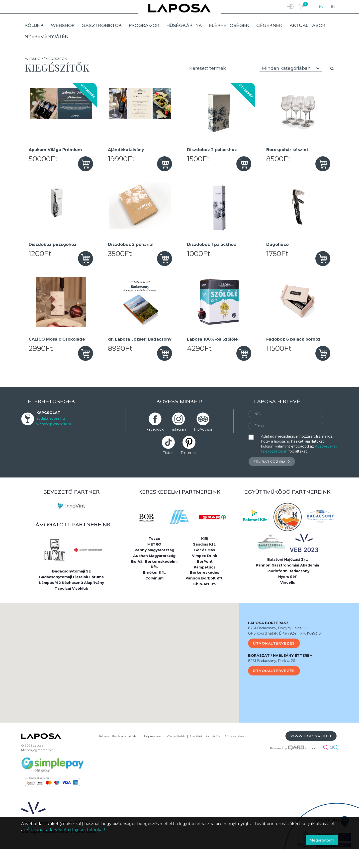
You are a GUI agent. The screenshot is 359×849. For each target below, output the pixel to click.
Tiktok (168, 453)
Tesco (154, 538)
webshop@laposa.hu (54, 424)
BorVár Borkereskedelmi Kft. (154, 564)
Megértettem (322, 840)
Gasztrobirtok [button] (102, 25)
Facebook (155, 429)
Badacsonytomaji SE (71, 571)
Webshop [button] (63, 25)
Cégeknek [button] (269, 25)
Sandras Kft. (204, 544)
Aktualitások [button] (307, 25)
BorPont (205, 561)
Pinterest (189, 453)
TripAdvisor (202, 429)
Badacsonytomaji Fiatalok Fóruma (71, 577)
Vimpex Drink (204, 556)
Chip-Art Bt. (204, 584)
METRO (154, 544)
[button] (119, 658)
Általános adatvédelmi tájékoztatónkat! (66, 829)
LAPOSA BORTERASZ (268, 623)
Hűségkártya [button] (184, 25)
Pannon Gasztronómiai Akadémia (287, 565)
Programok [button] (144, 25)
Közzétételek (176, 736)
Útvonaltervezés (274, 643)
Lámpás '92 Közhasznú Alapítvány (71, 582)
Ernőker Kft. (154, 572)
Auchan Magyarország (154, 556)
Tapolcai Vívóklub (71, 588)
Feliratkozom (272, 461)
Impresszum (153, 736)
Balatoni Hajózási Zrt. (287, 559)
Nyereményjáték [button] (46, 36)
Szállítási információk (204, 736)
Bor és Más (204, 550)
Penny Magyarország (154, 550)
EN (333, 6)
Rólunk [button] (34, 25)
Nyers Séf (287, 576)
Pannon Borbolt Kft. (204, 578)
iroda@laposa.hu (50, 418)
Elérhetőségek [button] (229, 25)
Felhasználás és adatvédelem (119, 736)
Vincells (287, 582)
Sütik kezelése (234, 736)
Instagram (178, 429)
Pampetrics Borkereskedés (204, 570)
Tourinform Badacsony (287, 571)
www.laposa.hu (311, 736)
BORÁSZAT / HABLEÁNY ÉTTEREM (280, 655)
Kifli (204, 538)
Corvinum (154, 578)
